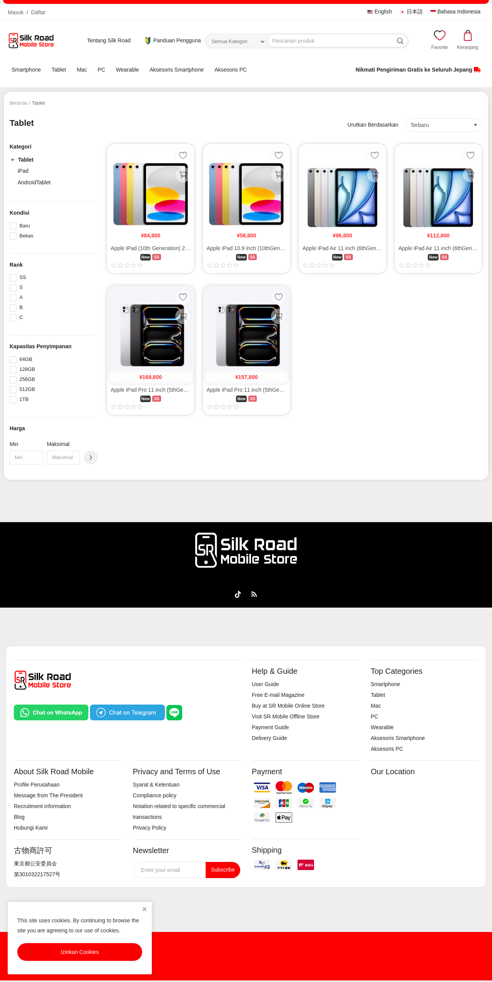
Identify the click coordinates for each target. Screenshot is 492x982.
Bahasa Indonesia (455, 11)
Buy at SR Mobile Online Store (288, 706)
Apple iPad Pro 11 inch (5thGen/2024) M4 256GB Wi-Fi (247, 390)
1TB (24, 399)
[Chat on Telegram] (127, 712)
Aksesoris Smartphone (177, 70)
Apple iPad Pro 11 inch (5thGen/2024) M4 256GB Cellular (151, 390)
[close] (144, 909)
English (379, 11)
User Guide (265, 684)
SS (23, 277)
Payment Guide (270, 727)
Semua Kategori (229, 41)
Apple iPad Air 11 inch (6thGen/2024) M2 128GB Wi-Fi (342, 248)
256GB (27, 379)
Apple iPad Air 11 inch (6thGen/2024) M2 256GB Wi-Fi (439, 248)
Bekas (26, 236)
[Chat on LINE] (174, 712)
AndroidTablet (34, 182)
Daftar (38, 12)
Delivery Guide (269, 738)
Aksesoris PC (230, 70)
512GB (27, 389)
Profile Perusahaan (37, 785)
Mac (82, 70)
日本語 (411, 11)
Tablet (59, 70)
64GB (26, 359)
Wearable (127, 70)
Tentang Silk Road (109, 40)
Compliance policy (155, 795)
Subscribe (223, 870)
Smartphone (26, 70)
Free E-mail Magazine (278, 695)
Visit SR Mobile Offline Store (285, 716)
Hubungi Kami (31, 828)
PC (101, 70)
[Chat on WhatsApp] (51, 712)
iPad (23, 171)
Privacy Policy (149, 828)
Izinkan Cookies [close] (80, 952)
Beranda (19, 103)
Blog (19, 817)
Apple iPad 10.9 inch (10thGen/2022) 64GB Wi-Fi (247, 248)
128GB (27, 369)
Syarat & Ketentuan (156, 785)
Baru (25, 226)
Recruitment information (42, 806)
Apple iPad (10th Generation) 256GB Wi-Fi (151, 248)
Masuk (15, 12)
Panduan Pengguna (172, 41)
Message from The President (48, 795)
